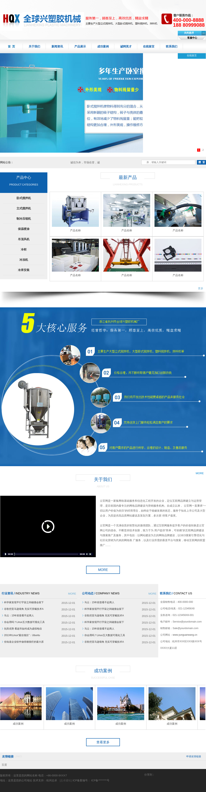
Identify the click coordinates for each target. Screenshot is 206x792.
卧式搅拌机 (23, 198)
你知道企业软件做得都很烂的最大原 (24, 641)
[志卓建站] (66, 780)
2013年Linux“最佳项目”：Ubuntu (22, 635)
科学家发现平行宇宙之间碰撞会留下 (24, 602)
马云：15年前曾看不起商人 (19, 615)
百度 (4, 764)
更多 (200, 288)
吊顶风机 (23, 239)
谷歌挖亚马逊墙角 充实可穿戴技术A (23, 609)
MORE (103, 570)
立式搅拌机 (23, 208)
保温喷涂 (23, 229)
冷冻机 (23, 259)
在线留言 (192, 55)
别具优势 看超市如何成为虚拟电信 (23, 628)
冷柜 (24, 249)
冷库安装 (23, 270)
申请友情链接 (193, 756)
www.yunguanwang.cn (185, 634)
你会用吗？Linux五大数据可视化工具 (24, 622)
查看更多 (103, 742)
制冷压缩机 (23, 218)
